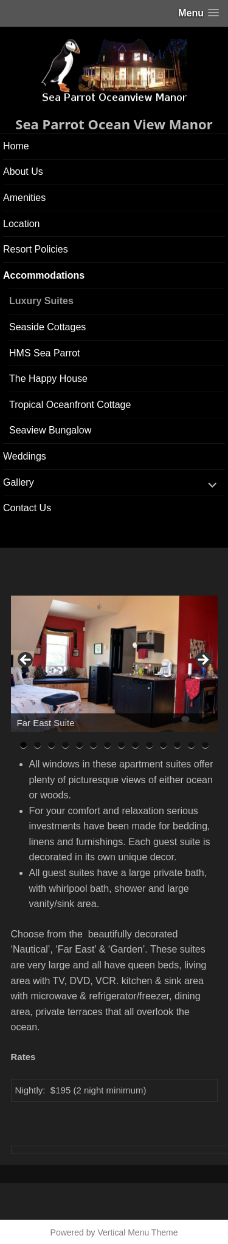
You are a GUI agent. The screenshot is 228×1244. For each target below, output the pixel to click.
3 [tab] (51, 745)
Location (21, 224)
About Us (23, 171)
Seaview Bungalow (50, 430)
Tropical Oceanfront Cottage (70, 404)
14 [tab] (205, 745)
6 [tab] (93, 745)
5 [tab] (79, 745)
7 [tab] (107, 745)
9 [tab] (135, 745)
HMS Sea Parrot (44, 353)
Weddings (24, 456)
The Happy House (48, 378)
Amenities (24, 197)
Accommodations (44, 275)
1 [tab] (23, 745)
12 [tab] (177, 745)
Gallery (18, 482)
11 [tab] (164, 745)
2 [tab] (37, 745)
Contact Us (27, 508)
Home (16, 146)
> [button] (202, 660)
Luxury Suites (41, 301)
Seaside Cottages (47, 327)
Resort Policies (35, 249)
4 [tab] (65, 745)
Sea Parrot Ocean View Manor (113, 124)
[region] (114, 664)
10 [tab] (150, 745)
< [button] (26, 660)
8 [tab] (121, 745)
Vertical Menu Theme (137, 1232)
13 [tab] (191, 745)
